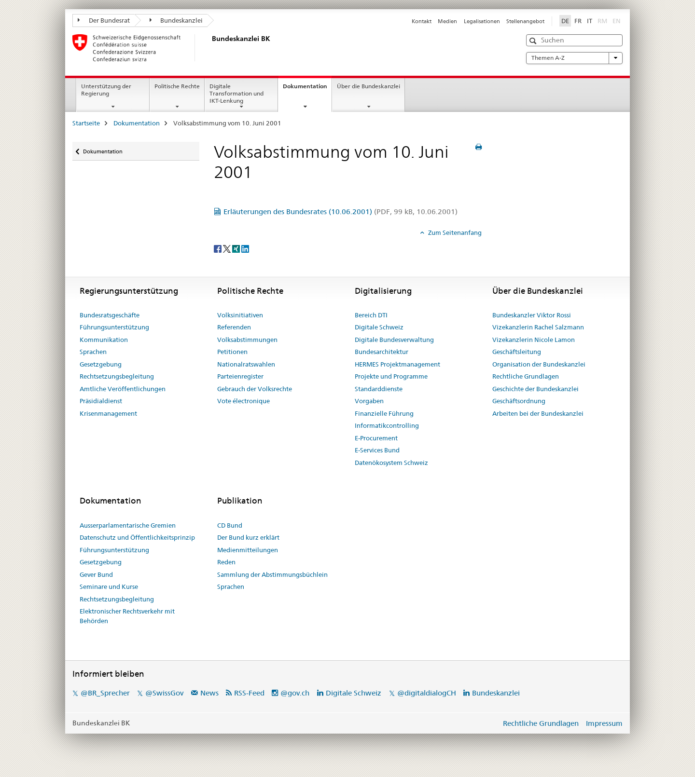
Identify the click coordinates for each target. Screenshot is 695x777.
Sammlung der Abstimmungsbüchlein (272, 574)
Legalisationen (482, 21)
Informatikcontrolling (387, 425)
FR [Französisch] (578, 21)
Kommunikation (104, 339)
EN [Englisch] (617, 20)
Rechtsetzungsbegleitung (117, 376)
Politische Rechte (177, 86)
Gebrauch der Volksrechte (254, 389)
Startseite (86, 123)
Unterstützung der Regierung (106, 89)
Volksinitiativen (240, 315)
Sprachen (93, 351)
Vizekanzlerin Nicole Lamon (533, 339)
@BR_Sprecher (105, 692)
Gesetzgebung (101, 364)
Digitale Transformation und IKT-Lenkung (236, 93)
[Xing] (236, 248)
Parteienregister (240, 376)
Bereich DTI (371, 315)
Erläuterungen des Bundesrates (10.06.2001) (340, 211)
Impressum (604, 723)
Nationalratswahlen (246, 364)
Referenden (234, 327)
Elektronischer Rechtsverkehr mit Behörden (127, 616)
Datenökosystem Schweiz (391, 462)
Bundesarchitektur (381, 351)
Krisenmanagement (108, 413)
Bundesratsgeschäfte (109, 315)
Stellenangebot (525, 21)
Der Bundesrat (104, 20)
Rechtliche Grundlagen (525, 376)
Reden (226, 562)
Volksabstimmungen (247, 339)
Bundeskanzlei (176, 20)
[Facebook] (218, 248)
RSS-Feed (249, 692)
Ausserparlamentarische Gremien (128, 525)
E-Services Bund (377, 450)
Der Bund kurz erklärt (248, 537)
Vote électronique (243, 401)
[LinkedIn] (245, 248)
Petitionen (232, 351)
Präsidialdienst (101, 401)
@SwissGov (164, 692)
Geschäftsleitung (516, 351)
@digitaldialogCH (426, 692)
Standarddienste (379, 389)
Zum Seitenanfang (454, 232)
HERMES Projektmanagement (397, 364)
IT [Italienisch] (589, 21)
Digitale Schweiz (379, 327)
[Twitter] (227, 248)
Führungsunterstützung (114, 327)
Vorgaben (369, 401)
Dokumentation (307, 89)
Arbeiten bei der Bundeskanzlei (538, 413)
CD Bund (229, 525)
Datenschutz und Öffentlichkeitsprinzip (137, 537)
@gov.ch (294, 692)
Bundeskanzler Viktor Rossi (531, 315)
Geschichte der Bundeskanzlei (535, 389)
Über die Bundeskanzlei (368, 86)
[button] (534, 41)
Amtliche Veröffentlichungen (123, 389)
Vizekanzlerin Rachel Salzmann (538, 327)
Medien (447, 21)
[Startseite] (210, 47)
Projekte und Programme (391, 376)
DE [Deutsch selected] (565, 21)
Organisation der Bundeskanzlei (538, 364)
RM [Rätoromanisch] (603, 20)
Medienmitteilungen (247, 550)
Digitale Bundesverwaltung (394, 339)
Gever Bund (96, 574)
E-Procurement (376, 438)
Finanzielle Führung (384, 413)
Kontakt (421, 21)
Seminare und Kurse (109, 586)
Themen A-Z (574, 58)
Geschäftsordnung (518, 401)
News (209, 692)
